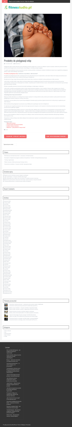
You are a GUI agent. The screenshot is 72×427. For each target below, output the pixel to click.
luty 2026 (6, 203)
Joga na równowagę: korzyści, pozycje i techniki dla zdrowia (22, 314)
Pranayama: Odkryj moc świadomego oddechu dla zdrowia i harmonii (12, 394)
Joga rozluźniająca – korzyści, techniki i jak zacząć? (15, 176)
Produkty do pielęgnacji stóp (11, 73)
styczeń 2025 (7, 221)
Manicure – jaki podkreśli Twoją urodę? (16, 127)
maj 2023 (6, 236)
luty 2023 (6, 238)
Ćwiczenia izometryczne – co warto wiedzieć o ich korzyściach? (13, 364)
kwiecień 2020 (7, 283)
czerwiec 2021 (7, 262)
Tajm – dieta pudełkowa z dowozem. (56, 136)
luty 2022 (6, 250)
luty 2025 (6, 220)
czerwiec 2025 (7, 215)
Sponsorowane (7, 333)
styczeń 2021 (7, 270)
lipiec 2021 (6, 261)
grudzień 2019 (7, 289)
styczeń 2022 (7, 251)
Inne (5, 331)
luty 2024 (6, 230)
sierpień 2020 (7, 277)
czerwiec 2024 (7, 227)
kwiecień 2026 (7, 200)
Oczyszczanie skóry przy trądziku (15, 124)
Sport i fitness (7, 334)
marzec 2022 (7, 248)
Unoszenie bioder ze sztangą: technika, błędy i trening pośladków (23, 317)
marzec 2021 (7, 267)
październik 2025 (8, 209)
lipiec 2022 (6, 244)
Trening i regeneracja (9, 159)
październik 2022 (8, 241)
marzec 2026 (7, 202)
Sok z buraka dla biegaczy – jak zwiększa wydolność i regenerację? (13, 351)
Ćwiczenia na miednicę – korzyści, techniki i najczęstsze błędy (18, 163)
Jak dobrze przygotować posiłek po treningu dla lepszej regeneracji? (14, 389)
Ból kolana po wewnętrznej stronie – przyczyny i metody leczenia (18, 155)
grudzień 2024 (7, 223)
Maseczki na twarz (11, 123)
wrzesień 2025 (7, 211)
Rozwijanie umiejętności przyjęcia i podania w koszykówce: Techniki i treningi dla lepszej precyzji (25, 157)
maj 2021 (6, 264)
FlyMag (22, 424)
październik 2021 (8, 256)
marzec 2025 (7, 218)
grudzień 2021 (7, 253)
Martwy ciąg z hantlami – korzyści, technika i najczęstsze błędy (23, 307)
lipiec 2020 (6, 279)
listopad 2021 (7, 255)
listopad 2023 (7, 233)
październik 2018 (8, 291)
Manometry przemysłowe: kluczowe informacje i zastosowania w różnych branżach (22, 179)
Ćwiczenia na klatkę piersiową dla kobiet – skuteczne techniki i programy (14, 402)
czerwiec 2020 (7, 280)
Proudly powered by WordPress (10, 424)
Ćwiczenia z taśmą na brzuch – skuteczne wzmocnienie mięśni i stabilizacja (26, 303)
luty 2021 (6, 268)
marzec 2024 (7, 229)
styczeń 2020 (7, 288)
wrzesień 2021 (7, 258)
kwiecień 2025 (7, 217)
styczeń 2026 (7, 205)
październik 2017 (8, 292)
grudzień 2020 (7, 271)
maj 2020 (6, 282)
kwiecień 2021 (7, 265)
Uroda (6, 129)
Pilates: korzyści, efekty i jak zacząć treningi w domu (15, 161)
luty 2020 (6, 286)
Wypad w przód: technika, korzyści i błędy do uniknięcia (21, 1)
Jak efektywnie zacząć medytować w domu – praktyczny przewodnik (12, 379)
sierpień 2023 (7, 235)
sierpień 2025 (7, 212)
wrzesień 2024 (7, 226)
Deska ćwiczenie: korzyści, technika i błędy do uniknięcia (21, 310)
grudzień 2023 (7, 232)
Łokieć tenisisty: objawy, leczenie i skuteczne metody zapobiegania (14, 356)
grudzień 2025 (7, 206)
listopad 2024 (7, 224)
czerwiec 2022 (7, 245)
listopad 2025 (7, 208)
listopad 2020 (7, 273)
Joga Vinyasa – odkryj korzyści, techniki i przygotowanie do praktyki (13, 384)
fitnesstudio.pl (17, 63)
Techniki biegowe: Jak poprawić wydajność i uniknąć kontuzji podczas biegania (14, 411)
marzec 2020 (7, 285)
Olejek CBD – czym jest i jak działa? (15, 136)
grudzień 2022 (7, 239)
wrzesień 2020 (7, 276)
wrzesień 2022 (7, 242)
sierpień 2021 (7, 259)
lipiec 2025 (6, 214)
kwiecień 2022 (7, 247)
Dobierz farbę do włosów (12, 126)
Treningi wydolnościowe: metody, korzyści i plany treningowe (17, 180)
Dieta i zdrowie (7, 330)
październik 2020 (8, 274)
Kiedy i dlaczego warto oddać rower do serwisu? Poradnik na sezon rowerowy (21, 177)
